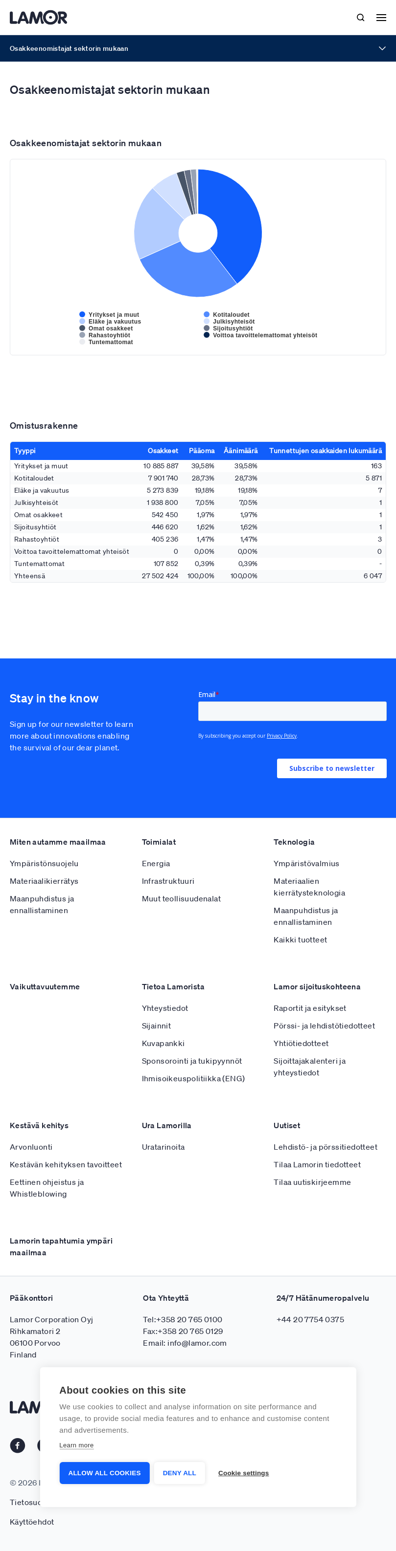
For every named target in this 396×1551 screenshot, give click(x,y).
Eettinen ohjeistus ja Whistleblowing (47, 1188)
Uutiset (287, 1125)
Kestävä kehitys (39, 1125)
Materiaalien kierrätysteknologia (309, 886)
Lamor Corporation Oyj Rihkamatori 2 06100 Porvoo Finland (51, 1336)
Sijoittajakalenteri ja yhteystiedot (310, 1066)
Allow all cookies (104, 1473)
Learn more (76, 1445)
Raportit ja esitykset (310, 1008)
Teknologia (294, 842)
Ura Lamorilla (167, 1125)
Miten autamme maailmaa (58, 842)
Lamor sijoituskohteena (317, 986)
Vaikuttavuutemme (45, 986)
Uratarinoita (163, 1147)
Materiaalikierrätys (44, 881)
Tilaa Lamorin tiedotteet (317, 1164)
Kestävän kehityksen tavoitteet (66, 1164)
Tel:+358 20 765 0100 (182, 1319)
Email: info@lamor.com (185, 1343)
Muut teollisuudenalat (181, 898)
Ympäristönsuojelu (44, 863)
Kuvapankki (163, 1043)
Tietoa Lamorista (173, 986)
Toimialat (159, 842)
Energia (156, 863)
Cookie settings (244, 1473)
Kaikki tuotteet (300, 939)
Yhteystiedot (165, 1008)
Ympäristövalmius (306, 863)
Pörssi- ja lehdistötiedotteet (324, 1025)
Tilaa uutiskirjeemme (312, 1182)
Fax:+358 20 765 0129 (183, 1331)
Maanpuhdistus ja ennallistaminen (42, 904)
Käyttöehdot (32, 1522)
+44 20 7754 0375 (310, 1319)
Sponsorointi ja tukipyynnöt (192, 1061)
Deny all (180, 1473)
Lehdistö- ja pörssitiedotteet (325, 1147)
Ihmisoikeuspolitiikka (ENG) (193, 1078)
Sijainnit (156, 1025)
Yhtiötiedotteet (301, 1043)
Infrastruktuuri (168, 881)
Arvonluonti (31, 1147)
